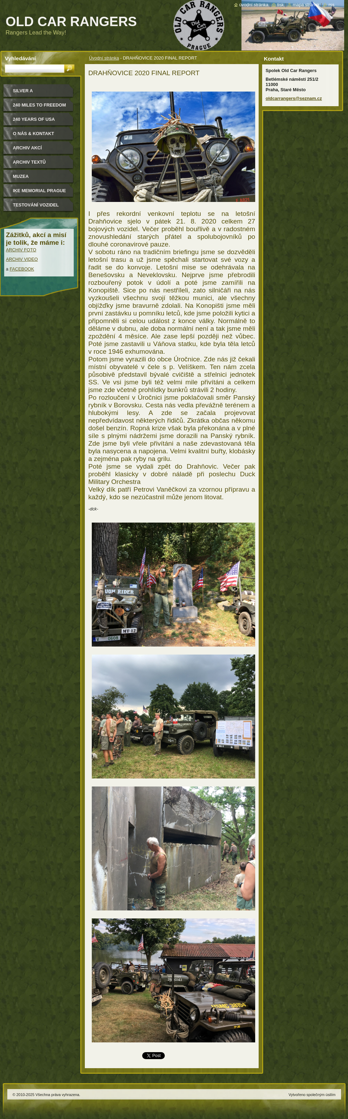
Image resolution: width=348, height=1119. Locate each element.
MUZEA (21, 176)
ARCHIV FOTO (21, 249)
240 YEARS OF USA (34, 119)
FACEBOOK (22, 269)
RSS (331, 4)
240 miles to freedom (39, 105)
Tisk (280, 4)
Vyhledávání (20, 58)
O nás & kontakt (33, 133)
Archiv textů (29, 162)
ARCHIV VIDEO (22, 259)
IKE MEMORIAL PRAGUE (39, 190)
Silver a (23, 90)
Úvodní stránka (104, 58)
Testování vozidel (36, 205)
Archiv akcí (27, 147)
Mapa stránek (306, 4)
